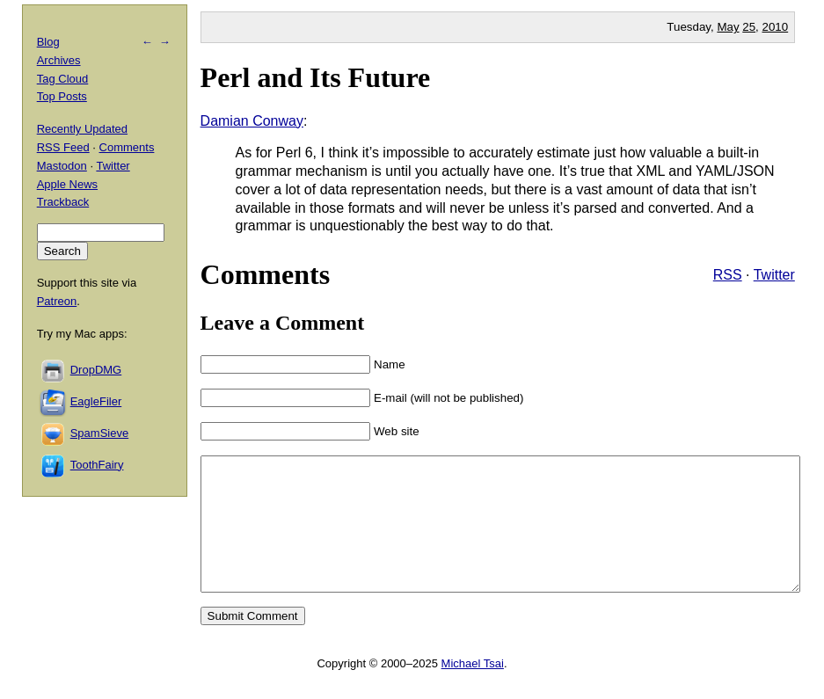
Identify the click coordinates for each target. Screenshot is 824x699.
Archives (59, 60)
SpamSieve (99, 433)
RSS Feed (63, 147)
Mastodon (62, 165)
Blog (48, 41)
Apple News (67, 184)
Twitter (774, 274)
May (728, 26)
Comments (127, 147)
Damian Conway (252, 120)
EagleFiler (96, 401)
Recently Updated (82, 128)
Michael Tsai (472, 689)
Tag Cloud (63, 78)
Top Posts (62, 96)
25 (748, 26)
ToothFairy (97, 464)
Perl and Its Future (316, 77)
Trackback (63, 201)
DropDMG (96, 369)
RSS (727, 274)
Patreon (57, 301)
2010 (775, 26)
